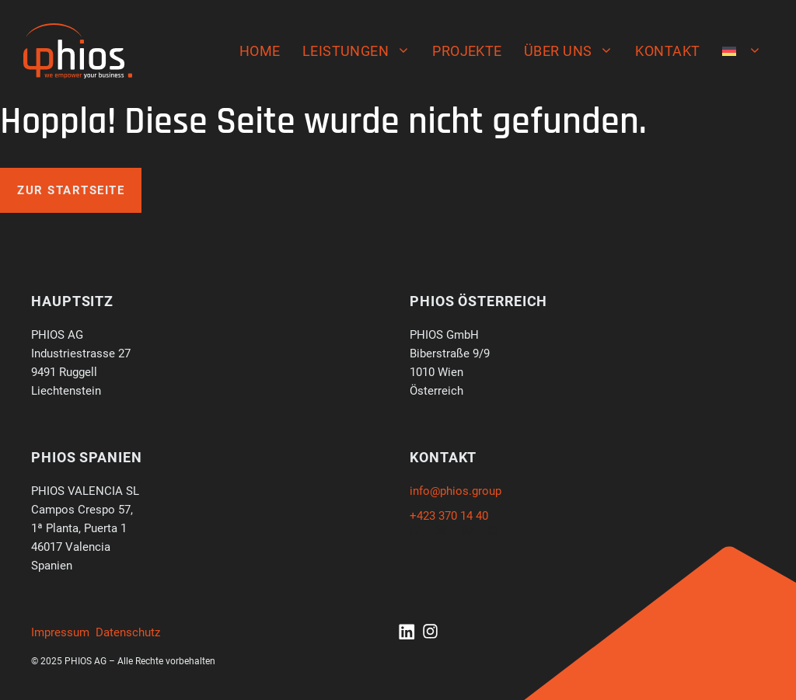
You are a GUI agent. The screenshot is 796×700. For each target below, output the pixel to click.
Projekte (467, 51)
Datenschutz (128, 632)
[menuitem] (742, 51)
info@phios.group (455, 491)
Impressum (60, 632)
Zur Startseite (70, 190)
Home (260, 51)
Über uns (574, 51)
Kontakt (667, 51)
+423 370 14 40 (449, 516)
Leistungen (362, 51)
